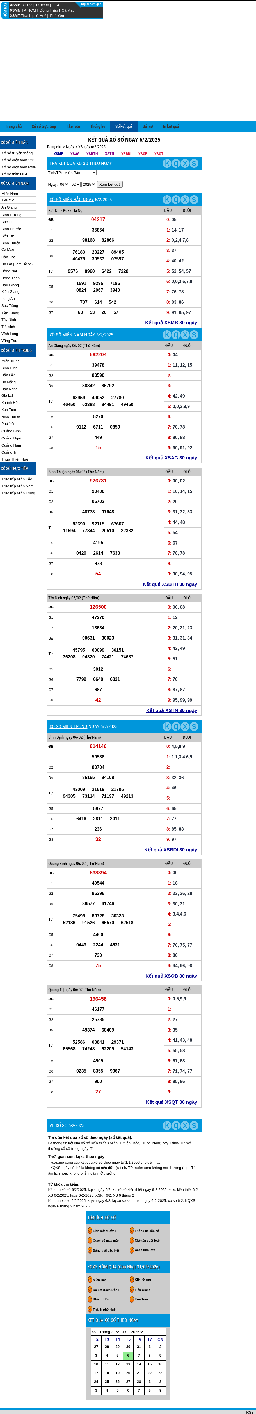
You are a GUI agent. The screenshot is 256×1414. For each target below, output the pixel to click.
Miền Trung (10, 361)
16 (160, 1364)
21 (139, 1373)
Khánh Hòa (10, 402)
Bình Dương (11, 215)
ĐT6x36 (42, 5)
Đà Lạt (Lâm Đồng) (17, 264)
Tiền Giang (10, 313)
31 (139, 1347)
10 (96, 1364)
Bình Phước (11, 229)
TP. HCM (28, 10)
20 (128, 1373)
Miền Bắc (99, 1280)
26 (118, 1381)
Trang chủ (13, 126)
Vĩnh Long (9, 334)
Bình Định (9, 368)
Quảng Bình (11, 431)
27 (96, 1347)
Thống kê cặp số (147, 1230)
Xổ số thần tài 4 (14, 174)
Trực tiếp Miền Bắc (16, 479)
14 (139, 1364)
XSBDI (126, 153)
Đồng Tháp (49, 10)
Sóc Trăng (9, 305)
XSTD (53, 210)
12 (118, 1364)
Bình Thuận (10, 243)
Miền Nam (9, 194)
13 (128, 1364)
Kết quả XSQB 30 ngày (171, 976)
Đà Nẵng (8, 382)
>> (124, 1332)
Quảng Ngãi (11, 438)
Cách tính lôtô (145, 1250)
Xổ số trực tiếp (44, 126)
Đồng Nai (9, 271)
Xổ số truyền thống (17, 153)
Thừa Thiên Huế (14, 459)
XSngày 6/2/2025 (92, 146)
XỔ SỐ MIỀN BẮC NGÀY (71, 199)
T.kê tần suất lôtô (147, 1240)
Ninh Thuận (10, 417)
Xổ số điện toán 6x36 (18, 167)
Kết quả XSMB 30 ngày (171, 322)
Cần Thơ (8, 257)
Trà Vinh (8, 327)
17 (96, 1373)
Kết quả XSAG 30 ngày (171, 458)
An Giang (9, 207)
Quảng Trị (9, 452)
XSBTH (92, 153)
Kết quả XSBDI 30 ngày (170, 850)
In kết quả (171, 126)
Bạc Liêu (8, 222)
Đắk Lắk (8, 375)
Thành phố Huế (33, 15)
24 (96, 1381)
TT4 (56, 5)
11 (107, 1364)
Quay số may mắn (106, 1240)
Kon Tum (8, 409)
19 (118, 1373)
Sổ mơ (148, 126)
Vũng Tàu (9, 341)
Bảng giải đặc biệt (106, 1250)
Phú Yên (57, 15)
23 (160, 1373)
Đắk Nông (9, 389)
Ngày (70, 146)
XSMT (15, 15)
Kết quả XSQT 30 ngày (171, 1102)
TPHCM (7, 200)
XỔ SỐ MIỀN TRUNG (68, 726)
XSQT (158, 153)
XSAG (74, 153)
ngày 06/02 (73, 345)
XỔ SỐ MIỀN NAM (66, 334)
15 (150, 1364)
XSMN (15, 10)
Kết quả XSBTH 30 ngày (170, 584)
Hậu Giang (10, 285)
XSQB (142, 153)
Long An (8, 298)
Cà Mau (68, 10)
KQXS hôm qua (91, 4)
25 (107, 1381)
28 (107, 1347)
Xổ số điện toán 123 (17, 160)
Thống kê (97, 126)
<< (94, 1332)
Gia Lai (7, 395)
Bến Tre (7, 236)
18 (107, 1373)
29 (118, 1347)
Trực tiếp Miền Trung (18, 493)
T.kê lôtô (73, 126)
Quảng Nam (11, 445)
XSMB (15, 5)
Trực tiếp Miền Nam (17, 486)
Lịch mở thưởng (104, 1230)
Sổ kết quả (123, 126)
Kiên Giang (10, 291)
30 (128, 1347)
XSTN (109, 153)
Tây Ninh (8, 320)
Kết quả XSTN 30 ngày (171, 710)
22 (150, 1373)
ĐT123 (26, 5)
